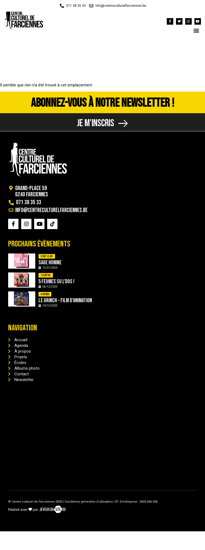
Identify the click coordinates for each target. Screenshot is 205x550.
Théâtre (46, 275)
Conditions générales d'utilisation (89, 501)
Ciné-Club (47, 256)
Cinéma (45, 294)
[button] (196, 30)
